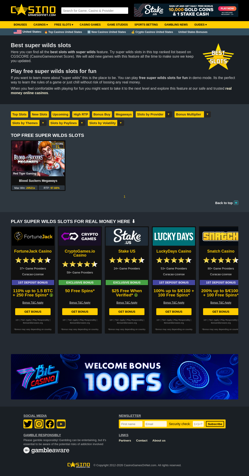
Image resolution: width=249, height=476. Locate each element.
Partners (125, 440)
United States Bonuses (193, 32)
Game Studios (117, 24)
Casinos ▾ (40, 24)
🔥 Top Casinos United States (63, 32)
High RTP (81, 114)
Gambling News (176, 24)
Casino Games (90, 24)
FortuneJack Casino (32, 251)
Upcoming (60, 114)
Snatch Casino (221, 251)
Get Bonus (32, 311)
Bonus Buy (101, 114)
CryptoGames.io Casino (80, 253)
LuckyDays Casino (173, 251)
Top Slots (19, 114)
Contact (142, 440)
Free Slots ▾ (63, 24)
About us (159, 440)
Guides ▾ (200, 24)
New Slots (39, 114)
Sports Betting (146, 24)
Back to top (224, 203)
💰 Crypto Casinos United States (152, 32)
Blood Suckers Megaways (38, 180)
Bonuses (20, 24)
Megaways (124, 114)
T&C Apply (26, 320)
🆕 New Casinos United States (106, 32)
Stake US (126, 251)
